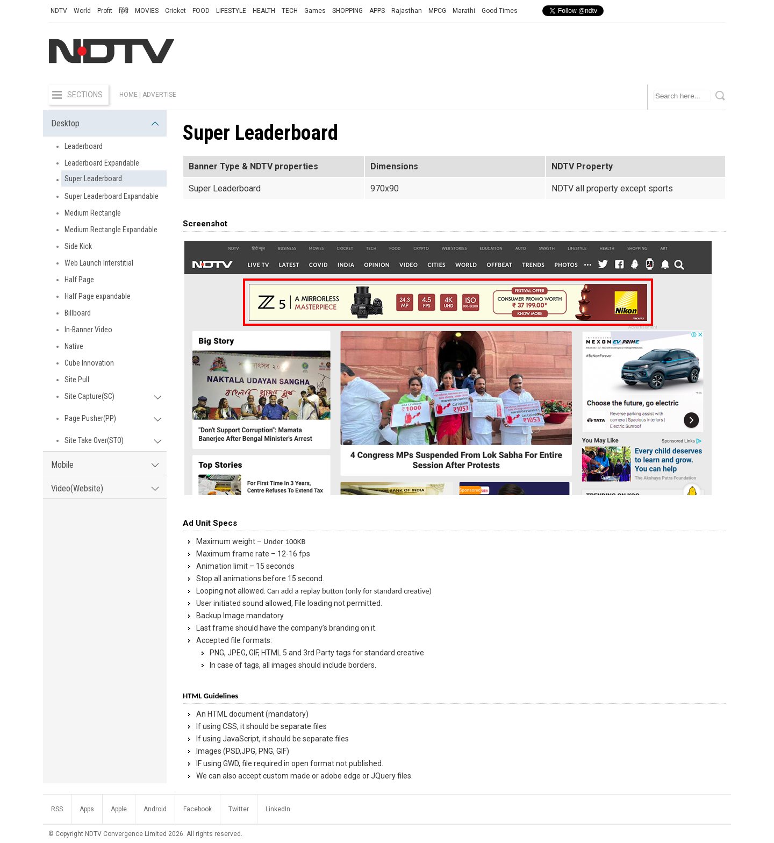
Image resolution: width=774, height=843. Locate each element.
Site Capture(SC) (112, 396)
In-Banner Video (88, 329)
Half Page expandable (97, 296)
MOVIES (147, 11)
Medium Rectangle (92, 213)
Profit (104, 11)
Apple (119, 809)
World (82, 11)
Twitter (238, 809)
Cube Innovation (89, 363)
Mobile (105, 465)
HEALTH (264, 11)
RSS (57, 809)
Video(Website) (105, 488)
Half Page (79, 279)
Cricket (175, 11)
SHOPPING (347, 11)
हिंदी (123, 11)
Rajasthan (406, 11)
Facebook (197, 809)
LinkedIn (278, 809)
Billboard (77, 313)
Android (155, 809)
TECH (290, 11)
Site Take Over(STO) (112, 440)
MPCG (437, 11)
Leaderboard (83, 146)
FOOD (201, 11)
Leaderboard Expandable (101, 163)
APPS (377, 11)
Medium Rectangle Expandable (110, 229)
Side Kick (78, 246)
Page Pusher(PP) (112, 418)
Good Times (500, 11)
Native (73, 346)
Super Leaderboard (93, 178)
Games (315, 11)
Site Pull (76, 379)
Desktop (105, 123)
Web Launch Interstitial (98, 263)
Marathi (464, 11)
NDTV (59, 11)
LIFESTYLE (231, 11)
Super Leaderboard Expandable (111, 196)
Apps (87, 809)
